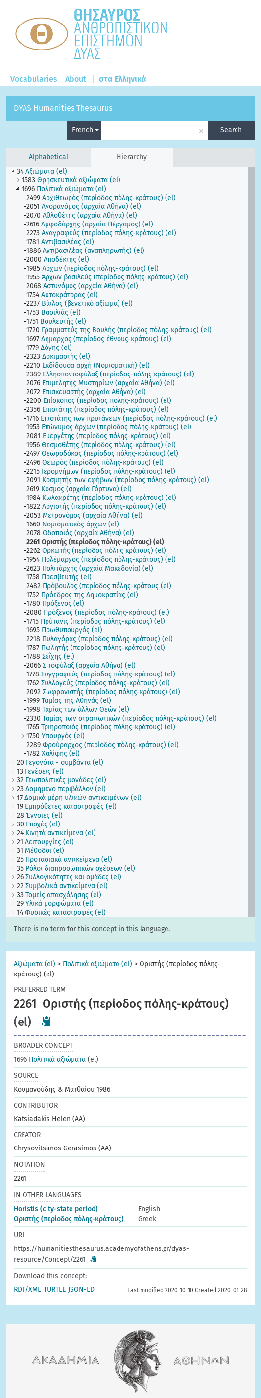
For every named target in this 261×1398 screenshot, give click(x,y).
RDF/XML (27, 1289)
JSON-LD (81, 1289)
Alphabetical (48, 157)
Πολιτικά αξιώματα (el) (97, 964)
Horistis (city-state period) (56, 1209)
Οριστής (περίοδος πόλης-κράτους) (69, 1219)
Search (231, 130)
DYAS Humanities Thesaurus (63, 108)
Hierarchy (132, 157)
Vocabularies (33, 79)
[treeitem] (46, 171)
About (75, 79)
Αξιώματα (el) (34, 964)
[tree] (130, 542)
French (85, 130)
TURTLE (55, 1289)
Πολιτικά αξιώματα (50, 1059)
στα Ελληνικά (122, 79)
